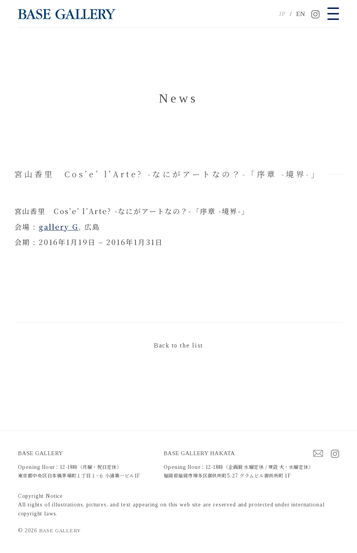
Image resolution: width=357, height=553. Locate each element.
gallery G (58, 227)
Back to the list (178, 345)
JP (282, 14)
